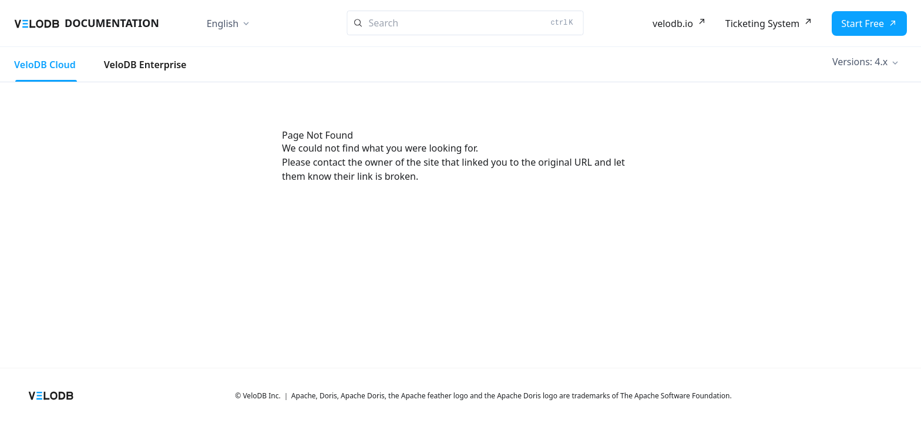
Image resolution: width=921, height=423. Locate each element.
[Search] (465, 23)
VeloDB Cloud (45, 64)
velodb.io (673, 23)
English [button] (222, 23)
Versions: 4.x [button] (860, 61)
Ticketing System (762, 23)
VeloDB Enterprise (145, 64)
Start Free (862, 23)
